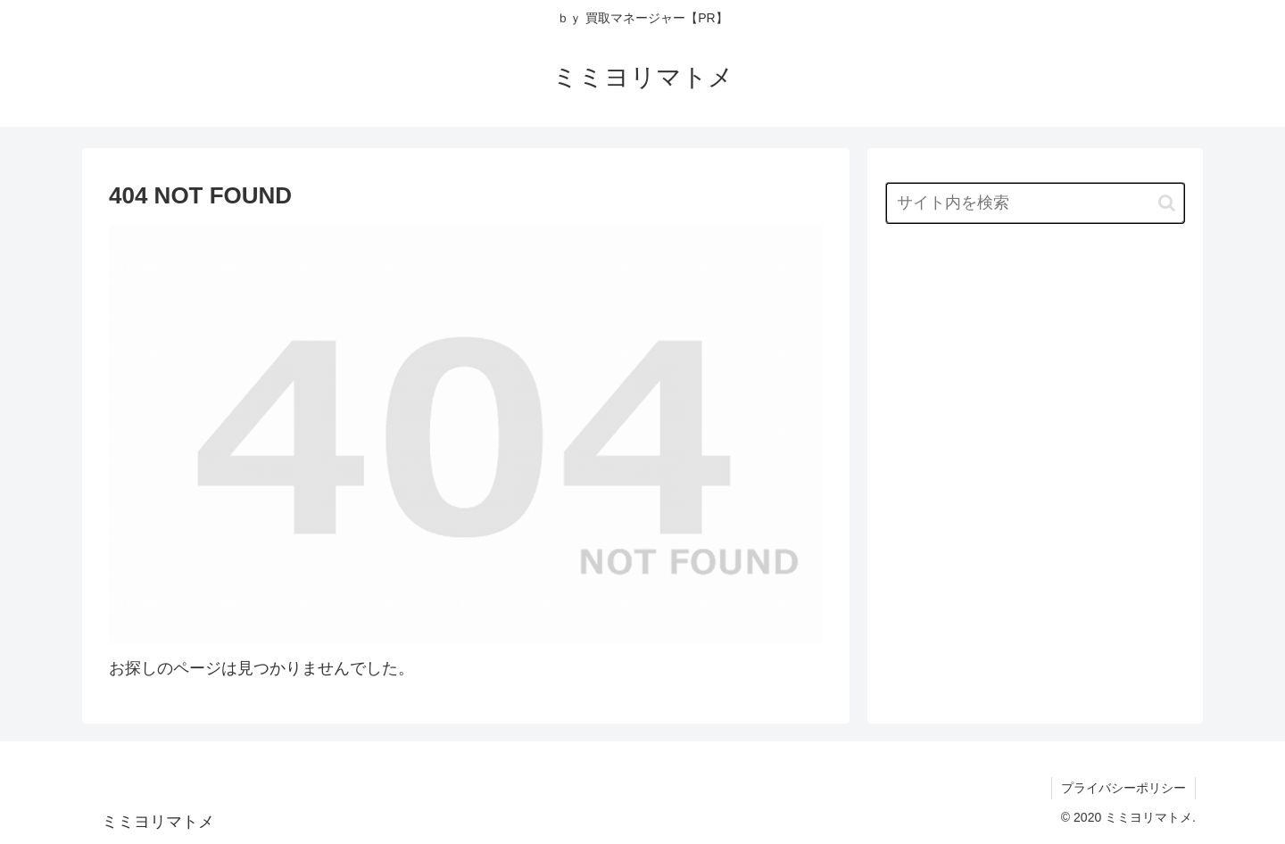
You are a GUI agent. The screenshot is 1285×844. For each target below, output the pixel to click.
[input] (1035, 203)
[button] (1166, 203)
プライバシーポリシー (1123, 788)
